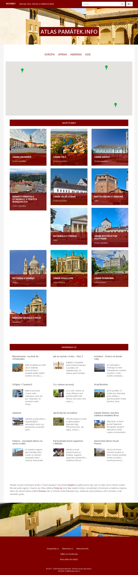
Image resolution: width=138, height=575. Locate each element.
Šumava (42, 491)
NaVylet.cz (71, 485)
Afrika (62, 54)
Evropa (50, 54)
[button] (115, 105)
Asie (88, 54)
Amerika (76, 54)
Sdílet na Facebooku (69, 554)
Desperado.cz (53, 548)
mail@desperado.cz (72, 571)
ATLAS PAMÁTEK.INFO (69, 31)
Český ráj (58, 488)
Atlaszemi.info (82, 548)
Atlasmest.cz (67, 548)
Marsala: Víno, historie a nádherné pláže (36, 4)
